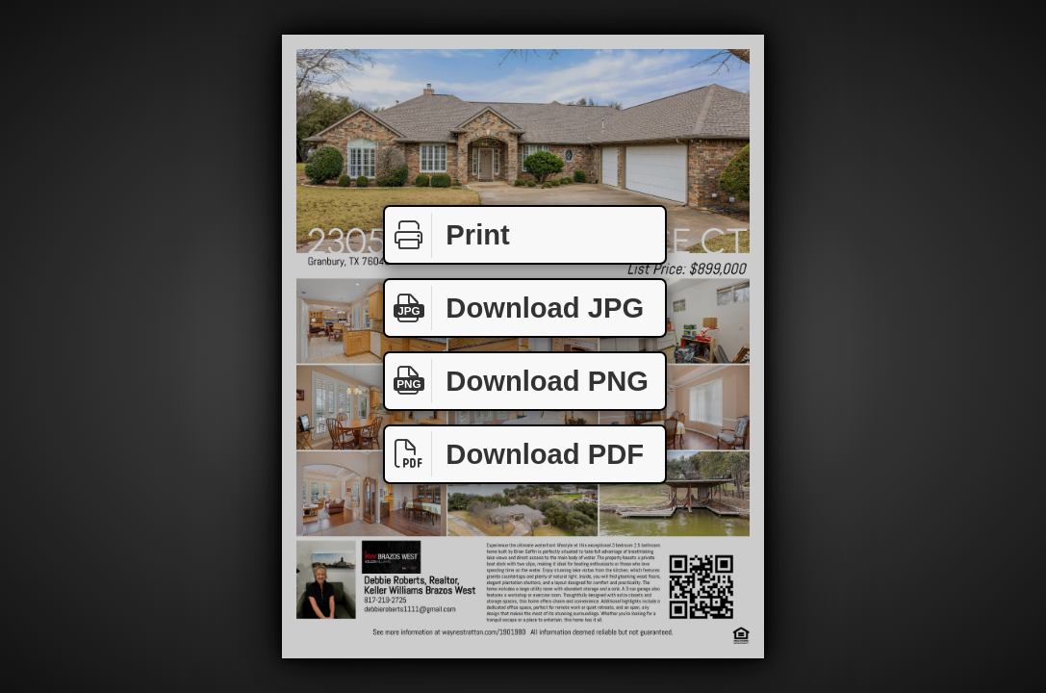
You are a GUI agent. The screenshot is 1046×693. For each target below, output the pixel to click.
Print (447, 235)
